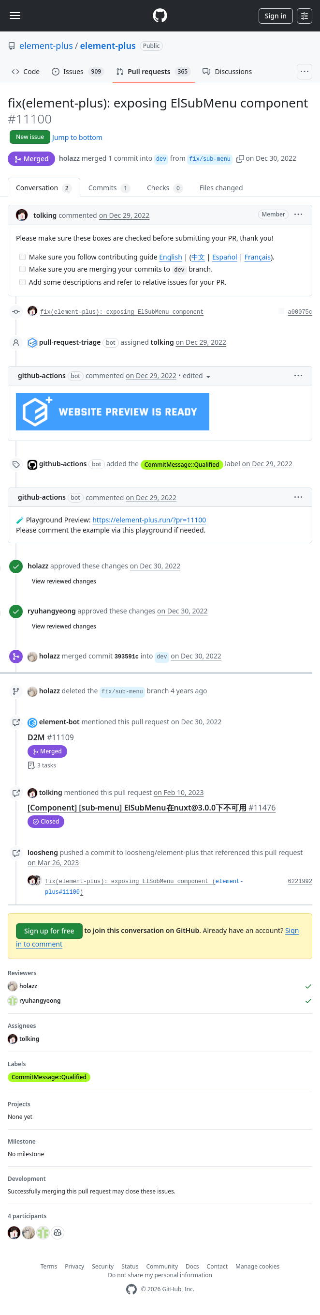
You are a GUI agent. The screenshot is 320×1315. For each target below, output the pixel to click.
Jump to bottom (77, 137)
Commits (109, 188)
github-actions (42, 375)
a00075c (300, 312)
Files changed (221, 187)
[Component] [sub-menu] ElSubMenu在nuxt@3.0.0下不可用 (152, 807)
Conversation (44, 188)
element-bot (59, 721)
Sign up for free (49, 930)
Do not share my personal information (160, 1275)
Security (103, 1266)
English (170, 256)
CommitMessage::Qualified (182, 464)
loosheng (43, 852)
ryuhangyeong (52, 610)
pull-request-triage (70, 342)
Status (129, 1266)
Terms (49, 1266)
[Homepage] (160, 16)
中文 (198, 256)
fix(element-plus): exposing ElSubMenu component (122, 312)
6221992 (300, 881)
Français (258, 256)
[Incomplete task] (22, 257)
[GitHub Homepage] (131, 1290)
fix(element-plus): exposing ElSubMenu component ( (130, 881)
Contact (217, 1266)
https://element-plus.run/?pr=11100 (149, 519)
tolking (45, 215)
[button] (240, 158)
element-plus (46, 45)
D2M (51, 737)
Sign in (276, 15)
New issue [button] (30, 137)
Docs (192, 1266)
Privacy (74, 1266)
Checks (165, 188)
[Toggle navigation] (15, 15)
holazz (69, 158)
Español (224, 256)
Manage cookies (257, 1266)
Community (162, 1266)
